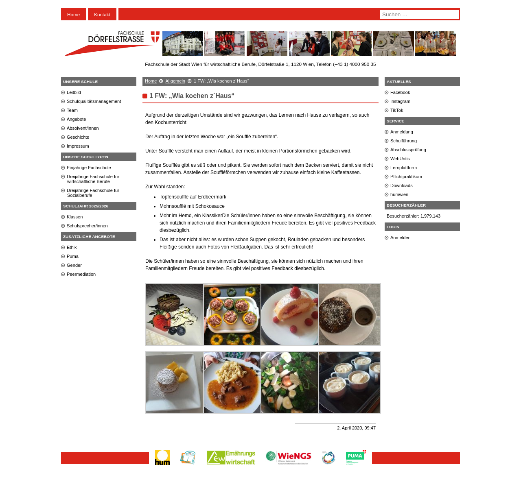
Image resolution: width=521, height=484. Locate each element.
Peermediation (81, 274)
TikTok (396, 110)
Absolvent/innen (83, 128)
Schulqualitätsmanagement (94, 101)
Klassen (75, 216)
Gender (74, 265)
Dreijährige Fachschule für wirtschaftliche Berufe (93, 179)
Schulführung (403, 140)
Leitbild (74, 92)
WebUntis (400, 158)
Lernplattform (403, 167)
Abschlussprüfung (408, 149)
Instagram (400, 101)
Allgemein (175, 80)
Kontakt (102, 14)
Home (73, 14)
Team (72, 110)
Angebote (76, 119)
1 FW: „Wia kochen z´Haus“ (191, 95)
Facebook (400, 92)
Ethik (72, 247)
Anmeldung (401, 131)
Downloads (401, 185)
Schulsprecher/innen (87, 225)
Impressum (78, 146)
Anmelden (400, 237)
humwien (399, 194)
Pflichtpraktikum (406, 176)
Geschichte (78, 137)
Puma (73, 256)
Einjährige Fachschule (89, 167)
